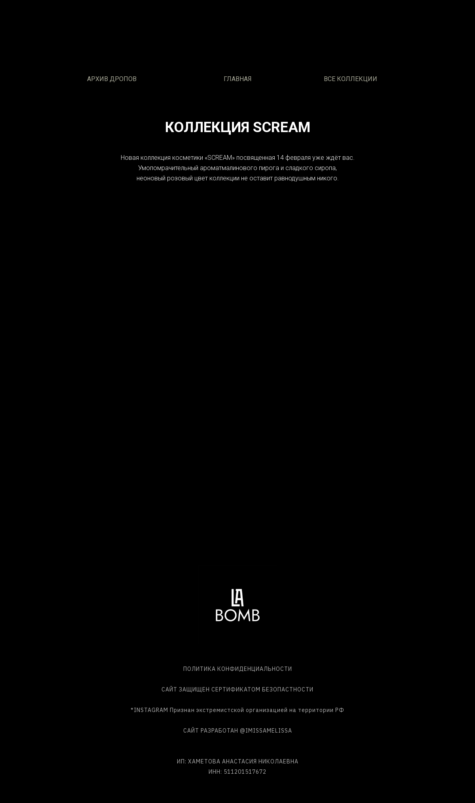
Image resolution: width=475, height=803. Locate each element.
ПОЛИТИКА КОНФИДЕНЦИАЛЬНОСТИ (237, 668)
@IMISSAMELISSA (266, 730)
